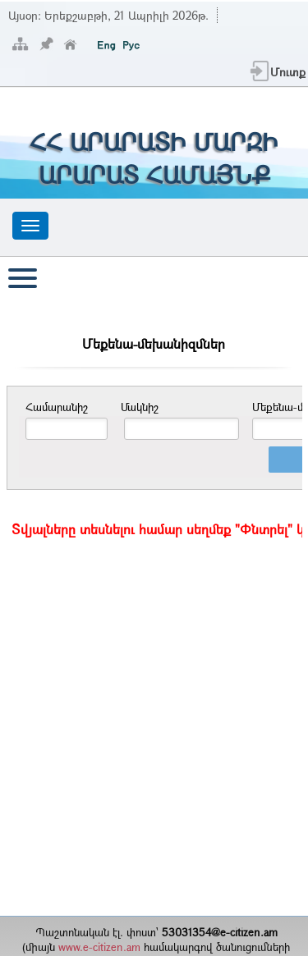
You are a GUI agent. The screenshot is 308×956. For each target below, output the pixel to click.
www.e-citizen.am (99, 947)
